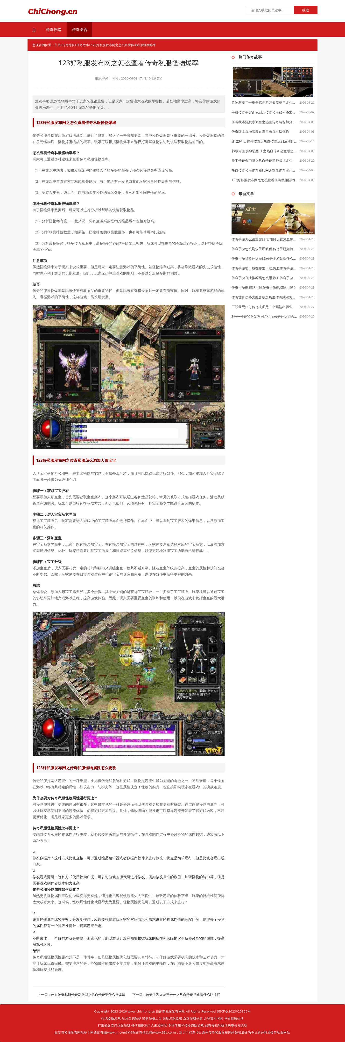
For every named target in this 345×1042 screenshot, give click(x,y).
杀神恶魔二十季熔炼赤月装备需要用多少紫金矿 (264, 102)
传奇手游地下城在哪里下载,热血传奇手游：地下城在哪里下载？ (264, 268)
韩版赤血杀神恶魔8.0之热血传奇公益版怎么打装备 (264, 151)
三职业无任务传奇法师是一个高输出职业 (262, 306)
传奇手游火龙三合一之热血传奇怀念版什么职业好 (183, 994)
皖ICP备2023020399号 (234, 1011)
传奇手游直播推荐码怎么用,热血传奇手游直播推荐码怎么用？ (264, 277)
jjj (34, 29)
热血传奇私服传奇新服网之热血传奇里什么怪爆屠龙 (90, 994)
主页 (57, 45)
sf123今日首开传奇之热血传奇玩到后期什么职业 (264, 141)
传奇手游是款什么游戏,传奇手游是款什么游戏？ (264, 258)
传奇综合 (79, 29)
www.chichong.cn (141, 1011)
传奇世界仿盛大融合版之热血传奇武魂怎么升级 (264, 297)
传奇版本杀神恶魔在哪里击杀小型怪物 (260, 131)
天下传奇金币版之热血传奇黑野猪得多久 (262, 160)
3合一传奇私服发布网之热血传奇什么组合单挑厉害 (264, 316)
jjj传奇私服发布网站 (170, 1011)
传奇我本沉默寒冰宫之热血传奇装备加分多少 (264, 122)
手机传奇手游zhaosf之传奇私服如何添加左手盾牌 (264, 112)
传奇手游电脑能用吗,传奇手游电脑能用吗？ (264, 287)
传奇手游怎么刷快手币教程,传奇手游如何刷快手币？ (264, 248)
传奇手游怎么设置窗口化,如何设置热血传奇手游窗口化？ (264, 239)
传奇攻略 (53, 29)
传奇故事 (83, 45)
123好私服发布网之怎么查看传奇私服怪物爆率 (264, 180)
